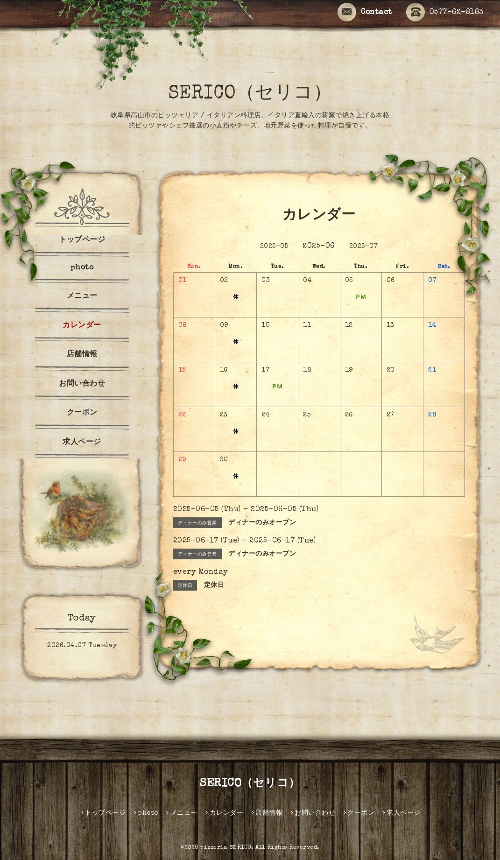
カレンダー (82, 326)
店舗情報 (82, 355)
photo (82, 268)
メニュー (82, 296)
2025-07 (363, 246)
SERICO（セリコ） (250, 94)
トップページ (82, 240)
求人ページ (82, 442)
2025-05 (274, 246)
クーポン (82, 413)
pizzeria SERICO (225, 848)
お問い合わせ (82, 384)
